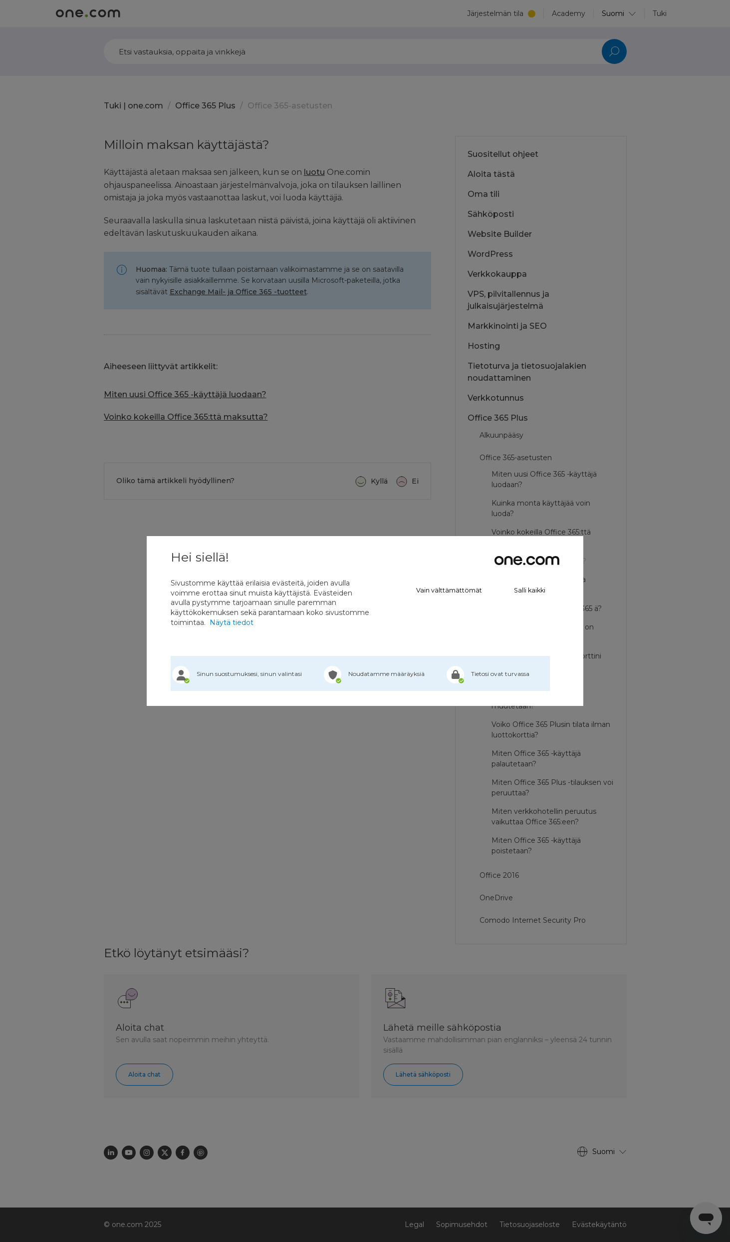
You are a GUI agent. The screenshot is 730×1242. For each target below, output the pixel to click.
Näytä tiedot (231, 622)
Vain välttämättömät (449, 590)
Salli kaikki (529, 590)
